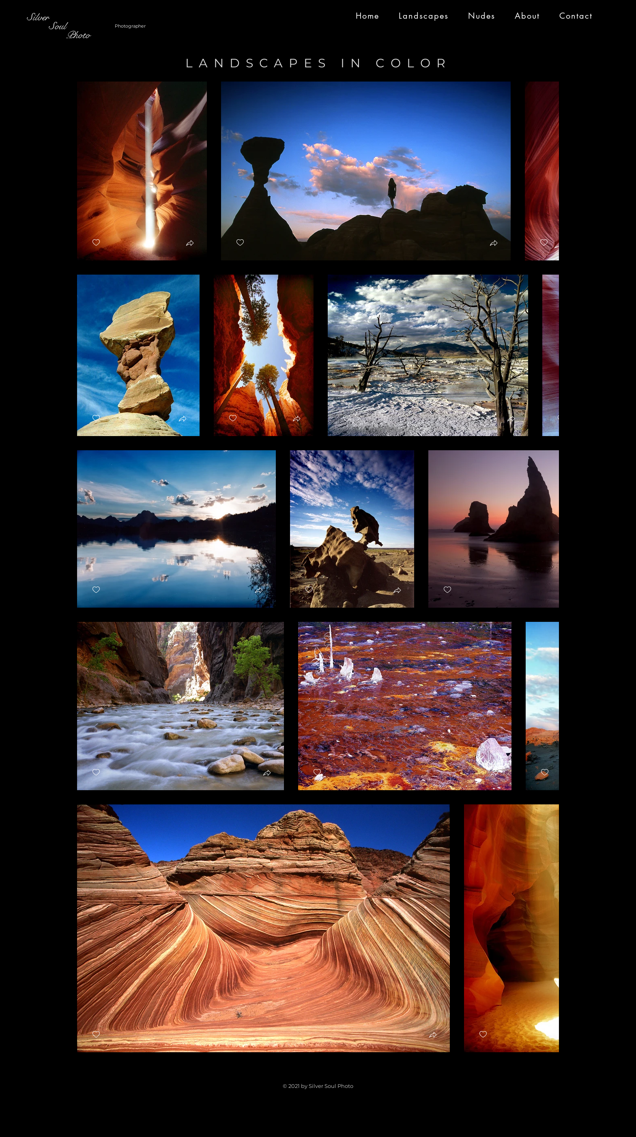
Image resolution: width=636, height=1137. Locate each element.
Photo (58, 35)
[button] (190, 244)
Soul (46, 26)
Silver (38, 17)
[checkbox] (96, 242)
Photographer (130, 26)
